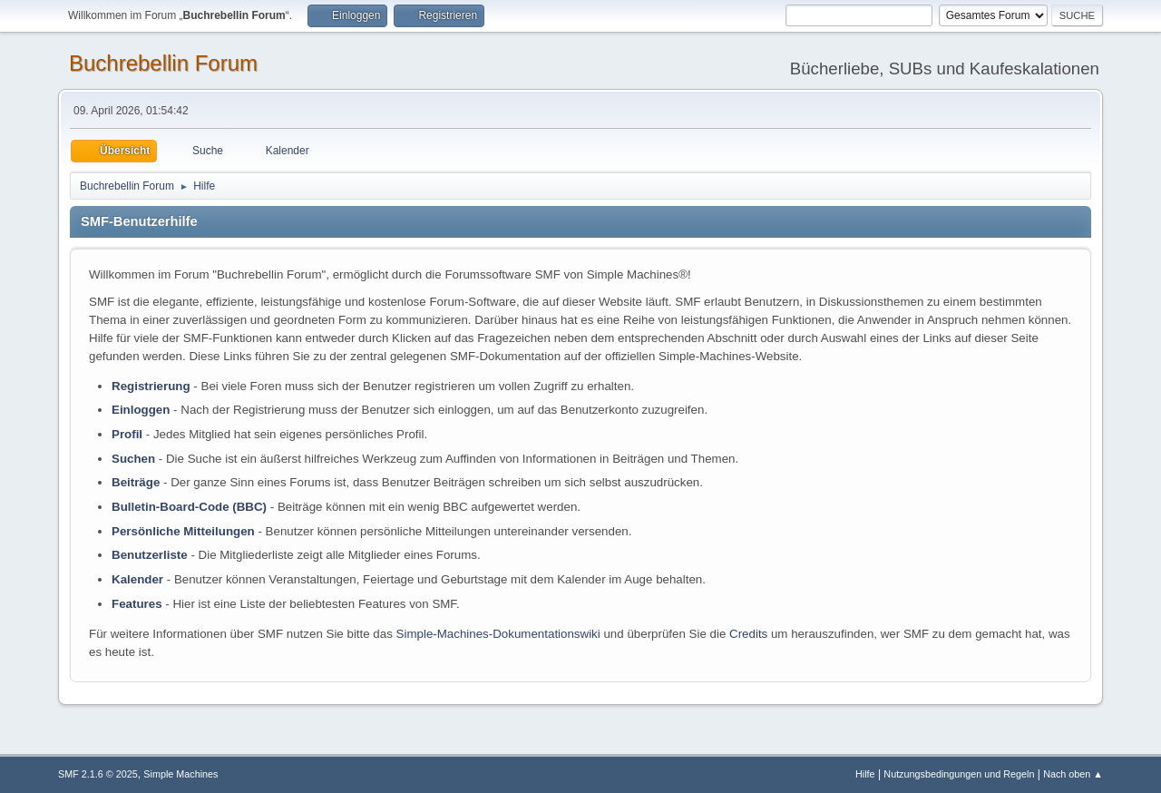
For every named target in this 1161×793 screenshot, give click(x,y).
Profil (127, 434)
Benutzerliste (150, 555)
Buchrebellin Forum (163, 63)
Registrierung (151, 386)
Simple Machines (180, 774)
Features (137, 604)
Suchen (133, 458)
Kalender (137, 579)
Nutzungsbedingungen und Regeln (958, 774)
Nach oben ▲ (1073, 774)
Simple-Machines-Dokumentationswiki (498, 634)
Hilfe (865, 774)
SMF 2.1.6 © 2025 (98, 774)
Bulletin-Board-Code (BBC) (189, 507)
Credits (748, 634)
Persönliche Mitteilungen (183, 531)
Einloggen (141, 409)
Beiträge (136, 482)
